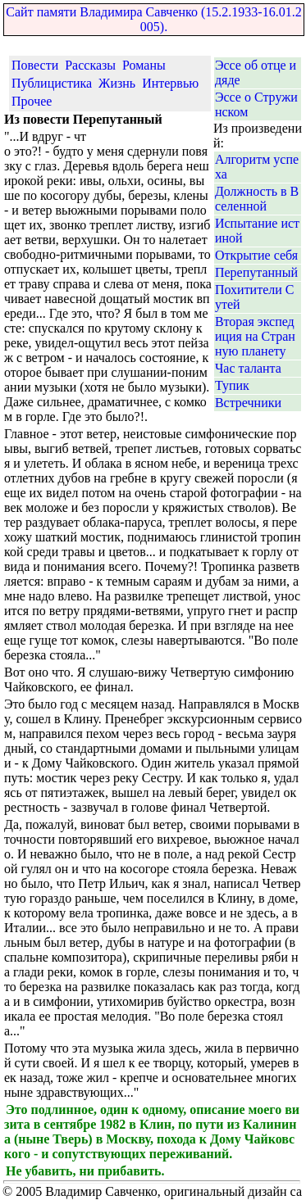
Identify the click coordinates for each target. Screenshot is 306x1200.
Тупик (232, 385)
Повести (34, 65)
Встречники (248, 403)
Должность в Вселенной (257, 198)
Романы (144, 65)
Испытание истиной (257, 230)
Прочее (31, 101)
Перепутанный (256, 272)
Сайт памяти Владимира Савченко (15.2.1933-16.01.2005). (153, 19)
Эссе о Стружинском (256, 104)
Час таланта (248, 368)
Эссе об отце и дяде (255, 72)
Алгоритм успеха (257, 166)
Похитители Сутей (255, 297)
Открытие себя (256, 255)
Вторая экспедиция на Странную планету (255, 336)
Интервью (170, 83)
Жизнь (116, 83)
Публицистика (51, 83)
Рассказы (90, 65)
